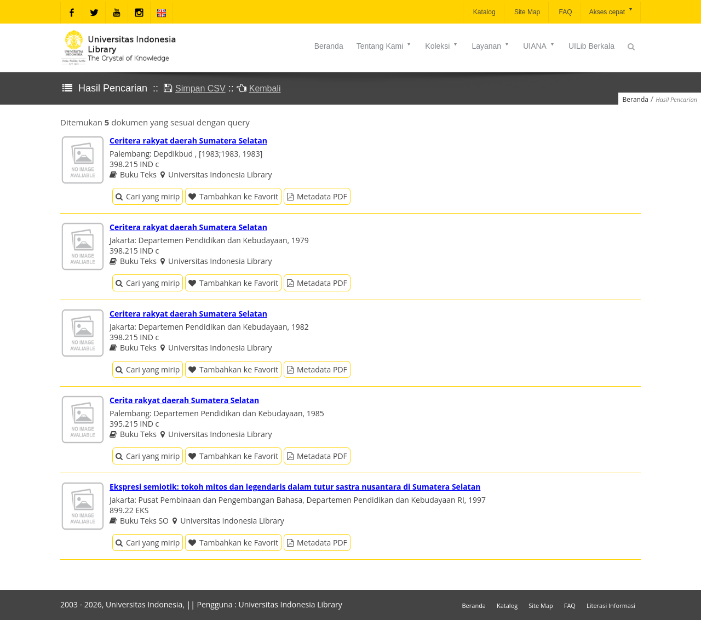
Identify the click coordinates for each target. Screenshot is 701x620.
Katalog (484, 12)
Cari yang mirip (148, 196)
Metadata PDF (317, 196)
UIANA (539, 46)
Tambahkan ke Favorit (233, 196)
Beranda (328, 46)
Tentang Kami (384, 46)
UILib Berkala (591, 46)
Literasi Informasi (611, 605)
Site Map (527, 12)
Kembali (265, 88)
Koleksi (441, 46)
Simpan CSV (200, 88)
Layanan (491, 46)
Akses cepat (611, 11)
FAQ (564, 12)
